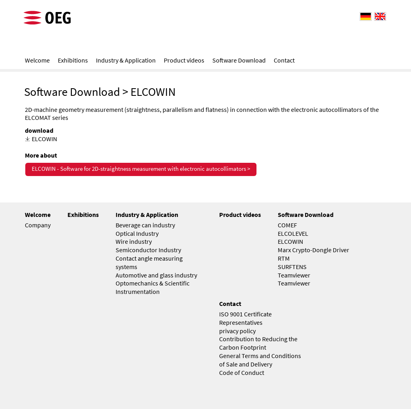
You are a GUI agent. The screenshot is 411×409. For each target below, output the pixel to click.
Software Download (72, 92)
